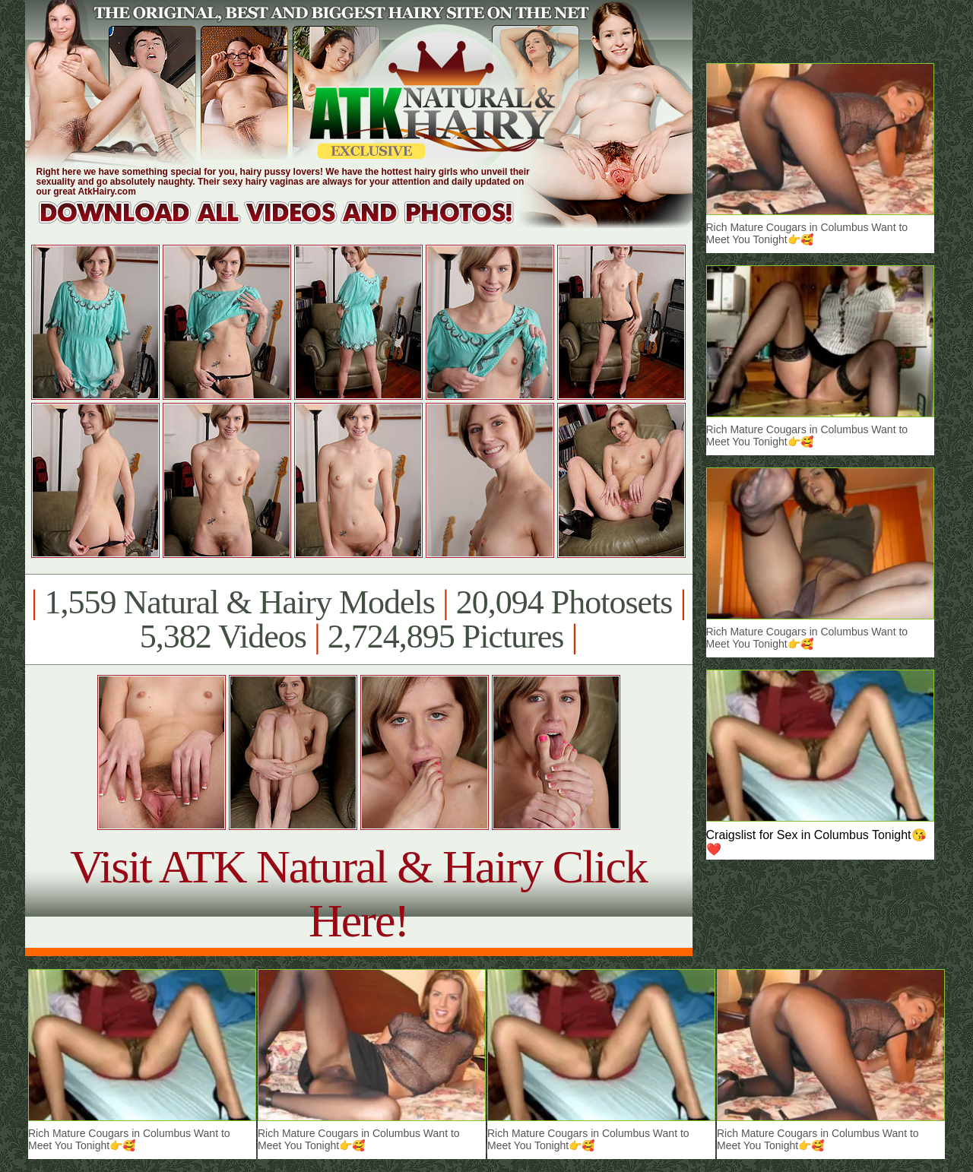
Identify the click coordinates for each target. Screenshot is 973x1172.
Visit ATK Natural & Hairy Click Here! (358, 893)
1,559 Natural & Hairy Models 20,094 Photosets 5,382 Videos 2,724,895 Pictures (358, 619)
